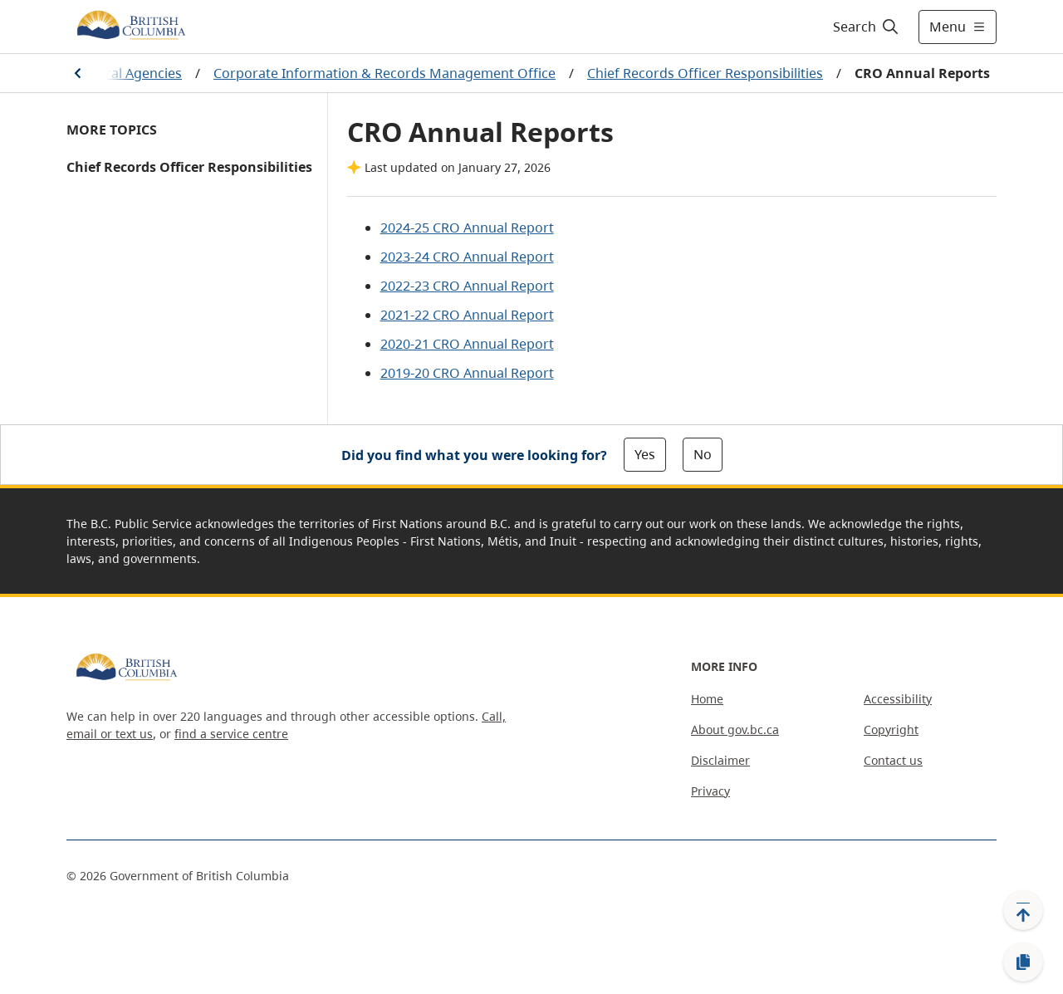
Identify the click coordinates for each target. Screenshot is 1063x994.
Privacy (710, 791)
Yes (644, 454)
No (702, 454)
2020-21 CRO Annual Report (467, 344)
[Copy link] (1023, 962)
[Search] (866, 26)
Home (707, 699)
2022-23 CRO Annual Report (467, 286)
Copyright (891, 729)
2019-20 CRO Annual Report (467, 373)
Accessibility (898, 699)
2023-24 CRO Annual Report (467, 256)
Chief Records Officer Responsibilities (705, 73)
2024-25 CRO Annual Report (467, 227)
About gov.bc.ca (735, 729)
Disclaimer (720, 760)
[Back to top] (1023, 910)
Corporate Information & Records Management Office (384, 73)
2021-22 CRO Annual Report (467, 315)
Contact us (893, 760)
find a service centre (231, 734)
